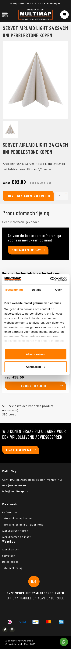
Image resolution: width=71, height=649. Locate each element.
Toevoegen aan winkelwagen (28, 196)
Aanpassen (35, 366)
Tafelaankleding (12, 568)
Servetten (8, 556)
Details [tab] (36, 289)
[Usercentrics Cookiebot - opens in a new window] (50, 279)
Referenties (9, 512)
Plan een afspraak (18, 450)
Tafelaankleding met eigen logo (23, 525)
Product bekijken (33, 386)
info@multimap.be (15, 491)
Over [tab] (58, 289)
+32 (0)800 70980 (14, 485)
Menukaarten (10, 550)
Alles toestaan (35, 354)
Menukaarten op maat (26, 250)
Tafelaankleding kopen (17, 518)
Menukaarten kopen (15, 531)
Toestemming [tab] (13, 289)
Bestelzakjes (10, 562)
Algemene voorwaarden (19, 641)
